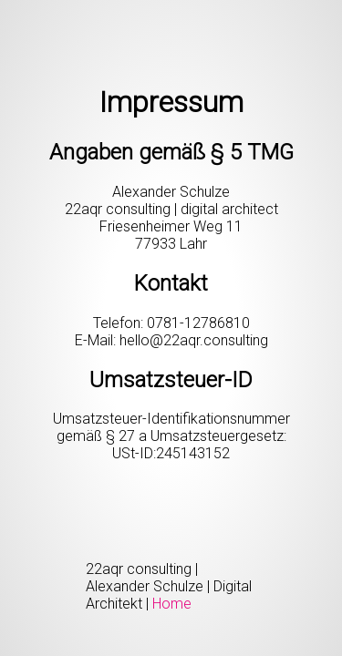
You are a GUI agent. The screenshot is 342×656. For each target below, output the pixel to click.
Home (172, 603)
